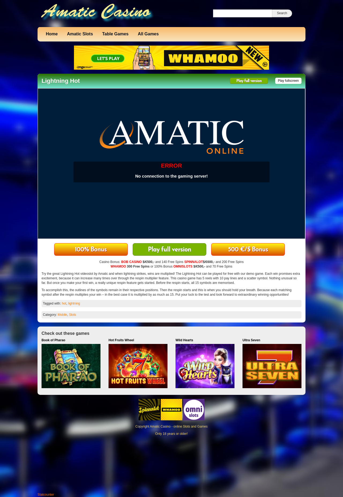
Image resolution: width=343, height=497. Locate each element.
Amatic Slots (80, 34)
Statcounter (46, 494)
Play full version (249, 81)
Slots (72, 315)
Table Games (115, 34)
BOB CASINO (131, 262)
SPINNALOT (193, 262)
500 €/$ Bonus (248, 250)
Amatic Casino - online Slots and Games (178, 426)
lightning (74, 303)
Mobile (62, 315)
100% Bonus (91, 250)
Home (52, 34)
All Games (148, 34)
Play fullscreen (288, 81)
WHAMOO (118, 266)
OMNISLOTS (182, 266)
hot (64, 303)
